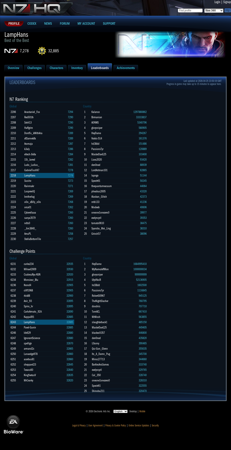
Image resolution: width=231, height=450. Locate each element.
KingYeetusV (30, 375)
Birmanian (96, 117)
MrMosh (96, 317)
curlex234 (29, 264)
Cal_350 (96, 375)
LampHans (29, 175)
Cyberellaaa (30, 212)
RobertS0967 (98, 296)
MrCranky (28, 380)
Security (155, 425)
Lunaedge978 (31, 354)
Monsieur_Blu (31, 280)
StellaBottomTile (32, 239)
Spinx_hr (28, 306)
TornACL (96, 311)
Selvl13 (28, 122)
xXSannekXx (30, 138)
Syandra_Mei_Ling (101, 228)
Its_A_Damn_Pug (101, 354)
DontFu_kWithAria (33, 133)
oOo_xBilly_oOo (32, 202)
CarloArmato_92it (33, 311)
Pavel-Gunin (30, 327)
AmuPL (27, 234)
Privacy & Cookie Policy (115, 425)
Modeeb (95, 207)
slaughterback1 (99, 322)
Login (217, 2)
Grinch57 (96, 234)
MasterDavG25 (98, 154)
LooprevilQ (29, 191)
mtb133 (95, 202)
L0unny (95, 343)
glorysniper (96, 128)
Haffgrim (28, 128)
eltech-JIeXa (30, 154)
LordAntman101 (99, 170)
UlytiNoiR (96, 280)
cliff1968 (28, 290)
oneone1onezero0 (100, 212)
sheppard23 (30, 364)
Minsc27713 (98, 359)
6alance (95, 112)
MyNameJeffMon (100, 269)
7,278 (24, 50)
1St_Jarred (29, 159)
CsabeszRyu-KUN (32, 274)
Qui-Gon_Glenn (100, 349)
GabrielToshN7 (31, 170)
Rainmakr (29, 186)
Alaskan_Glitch (99, 197)
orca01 (27, 207)
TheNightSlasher (100, 301)
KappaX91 (29, 317)
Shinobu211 (98, 391)
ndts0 (27, 223)
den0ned (95, 165)
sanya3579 (30, 218)
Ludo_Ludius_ (31, 165)
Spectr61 (95, 181)
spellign (28, 343)
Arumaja (28, 144)
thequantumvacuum (101, 186)
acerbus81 (29, 359)
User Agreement (95, 425)
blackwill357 (98, 333)
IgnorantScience (32, 338)
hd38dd (95, 144)
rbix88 (27, 296)
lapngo (94, 175)
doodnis (96, 306)
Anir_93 (28, 301)
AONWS (95, 122)
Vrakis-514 (96, 138)
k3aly (27, 149)
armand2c (29, 349)
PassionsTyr (97, 149)
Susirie (27, 181)
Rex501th (29, 117)
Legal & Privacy (79, 425)
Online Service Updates (139, 425)
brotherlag (29, 197)
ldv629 (27, 333)
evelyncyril (96, 218)
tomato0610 (97, 223)
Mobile (142, 411)
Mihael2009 (30, 269)
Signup (227, 2)
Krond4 (27, 285)
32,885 (53, 50)
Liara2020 (96, 159)
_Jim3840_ (30, 228)
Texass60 (28, 370)
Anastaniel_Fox (32, 112)
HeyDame (96, 133)
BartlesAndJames (100, 364)
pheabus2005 (98, 191)
